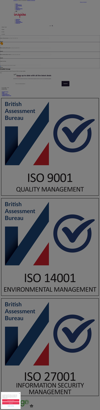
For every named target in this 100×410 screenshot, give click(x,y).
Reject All (11, 403)
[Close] (19, 393)
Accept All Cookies (10, 400)
